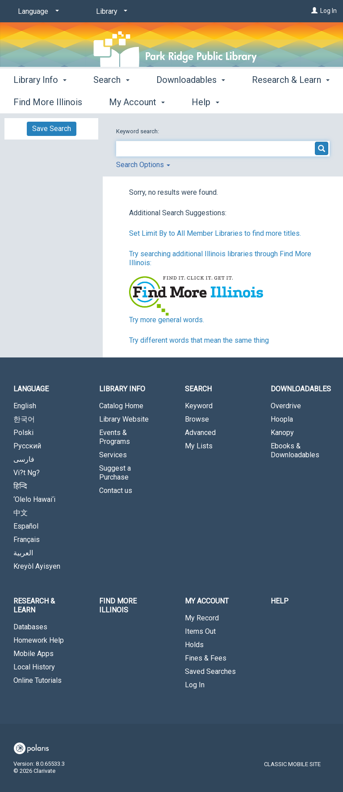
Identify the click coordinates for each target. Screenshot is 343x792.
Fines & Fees (205, 658)
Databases (30, 627)
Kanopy (282, 432)
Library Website (124, 419)
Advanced (200, 432)
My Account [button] (207, 601)
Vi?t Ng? (26, 472)
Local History (34, 667)
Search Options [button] (143, 164)
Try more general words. (166, 320)
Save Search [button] (51, 128)
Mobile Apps (33, 653)
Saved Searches (210, 671)
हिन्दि (20, 486)
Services (113, 455)
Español (25, 526)
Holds (194, 644)
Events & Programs (114, 437)
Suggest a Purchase (115, 472)
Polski (23, 432)
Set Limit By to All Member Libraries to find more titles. (215, 233)
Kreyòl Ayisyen (36, 566)
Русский (27, 446)
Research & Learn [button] (34, 605)
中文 (20, 513)
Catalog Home (121, 406)
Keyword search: (138, 131)
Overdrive (286, 406)
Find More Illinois (118, 605)
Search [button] (111, 100)
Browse (197, 419)
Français (26, 539)
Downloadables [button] (190, 100)
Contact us (115, 490)
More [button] (269, 102)
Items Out (200, 631)
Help (280, 601)
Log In (328, 10)
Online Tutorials (37, 680)
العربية (23, 553)
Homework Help (38, 640)
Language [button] (31, 389)
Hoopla (282, 419)
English (24, 406)
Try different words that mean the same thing (199, 340)
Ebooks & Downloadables (295, 450)
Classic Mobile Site (292, 764)
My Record (202, 618)
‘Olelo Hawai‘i (34, 499)
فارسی (23, 459)
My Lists (199, 446)
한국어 (24, 419)
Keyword (199, 406)
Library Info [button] (40, 100)
